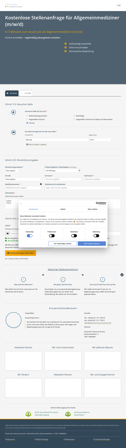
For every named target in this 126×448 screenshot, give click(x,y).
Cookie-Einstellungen (102, 439)
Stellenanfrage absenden (20, 253)
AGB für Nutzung (42, 439)
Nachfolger (79, 116)
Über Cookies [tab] (93, 209)
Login (119, 5)
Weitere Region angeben (36, 144)
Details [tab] (63, 209)
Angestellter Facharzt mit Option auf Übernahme (93, 119)
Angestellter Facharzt (36, 119)
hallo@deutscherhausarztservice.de (97, 323)
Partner (31, 123)
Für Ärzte (13, 93)
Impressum (10, 439)
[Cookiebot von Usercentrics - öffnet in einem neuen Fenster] (97, 203)
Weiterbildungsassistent (37, 116)
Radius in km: (93, 135)
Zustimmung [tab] (33, 209)
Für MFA (28, 93)
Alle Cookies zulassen (92, 243)
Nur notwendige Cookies (62, 243)
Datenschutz (69, 439)
